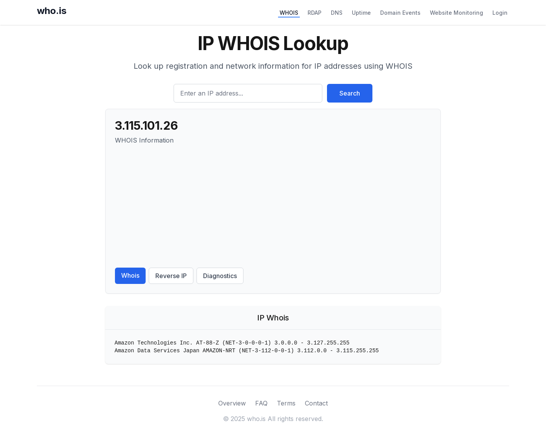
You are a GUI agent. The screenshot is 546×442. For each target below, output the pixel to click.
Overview (232, 403)
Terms (286, 403)
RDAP (315, 12)
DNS (337, 12)
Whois (130, 275)
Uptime (361, 12)
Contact (316, 403)
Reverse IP (171, 276)
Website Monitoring (456, 12)
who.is (51, 10)
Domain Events (400, 12)
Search (349, 93)
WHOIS (289, 12)
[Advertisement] (273, 206)
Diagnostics (220, 276)
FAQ (261, 403)
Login (500, 12)
